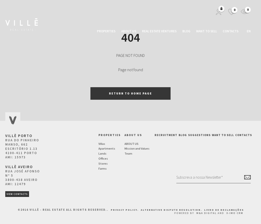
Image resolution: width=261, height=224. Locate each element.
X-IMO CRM (234, 213)
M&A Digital (206, 213)
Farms (102, 168)
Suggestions (199, 135)
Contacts (230, 31)
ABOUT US (131, 144)
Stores (103, 163)
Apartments (106, 148)
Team (128, 153)
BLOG (183, 135)
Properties (106, 31)
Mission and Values (137, 148)
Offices (103, 158)
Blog (186, 31)
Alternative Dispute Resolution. (172, 209)
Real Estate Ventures (159, 31)
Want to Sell (206, 31)
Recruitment (166, 135)
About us (128, 31)
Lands (102, 153)
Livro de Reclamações (224, 209)
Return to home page (130, 93)
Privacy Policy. (125, 209)
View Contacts (17, 194)
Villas (101, 144)
